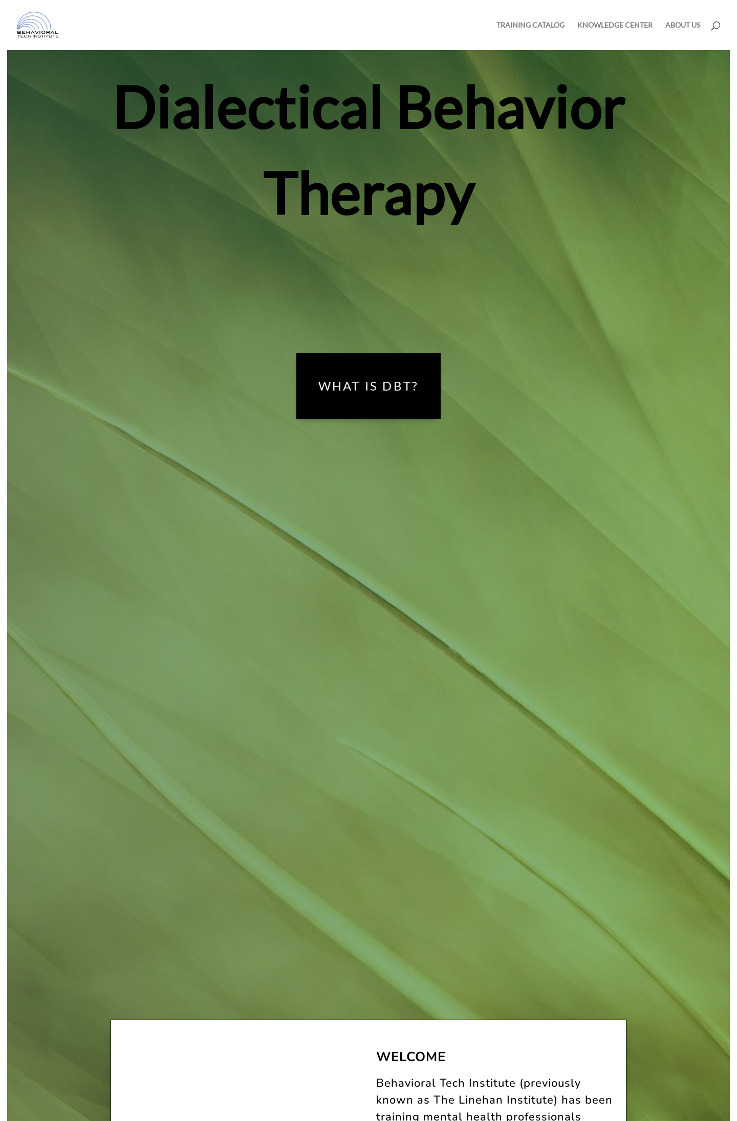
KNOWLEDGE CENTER (615, 25)
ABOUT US (682, 25)
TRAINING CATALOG (530, 25)
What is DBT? (368, 385)
